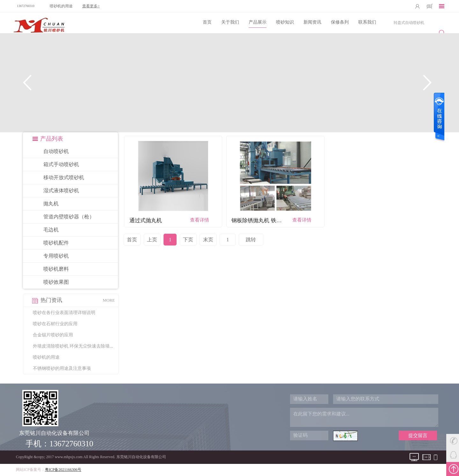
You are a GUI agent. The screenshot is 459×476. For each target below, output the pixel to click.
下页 (188, 239)
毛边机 (51, 229)
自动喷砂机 (56, 151)
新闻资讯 (312, 22)
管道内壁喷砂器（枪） (68, 216)
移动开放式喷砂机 (63, 177)
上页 (152, 239)
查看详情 (199, 220)
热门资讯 (51, 300)
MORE (109, 300)
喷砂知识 (285, 22)
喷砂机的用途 (61, 6)
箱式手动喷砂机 (61, 164)
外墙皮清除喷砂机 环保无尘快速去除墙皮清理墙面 (82, 346)
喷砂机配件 (56, 242)
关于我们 (230, 22)
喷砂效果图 (56, 282)
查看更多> (91, 6)
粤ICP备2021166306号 (63, 469)
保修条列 (340, 22)
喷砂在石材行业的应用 (55, 323)
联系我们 (367, 22)
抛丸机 (51, 203)
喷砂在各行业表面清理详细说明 (64, 312)
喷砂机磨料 (56, 269)
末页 (208, 239)
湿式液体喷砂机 (61, 190)
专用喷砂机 (56, 256)
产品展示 (257, 22)
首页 (207, 22)
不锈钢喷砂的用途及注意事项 (62, 368)
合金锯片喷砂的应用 (53, 335)
